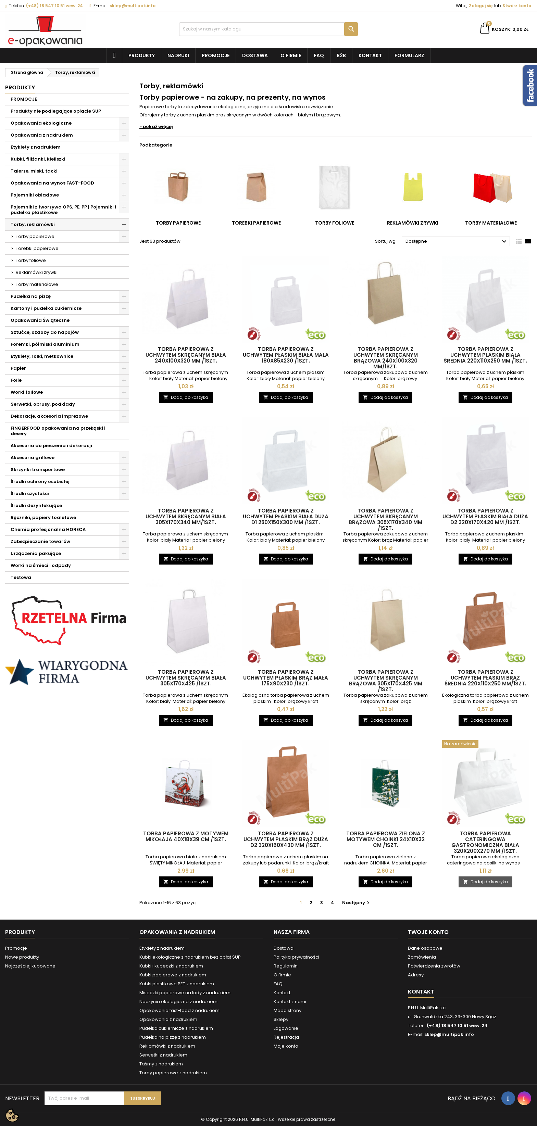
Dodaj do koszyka (185, 397)
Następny (356, 902)
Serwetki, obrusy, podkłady (43, 404)
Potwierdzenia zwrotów (434, 966)
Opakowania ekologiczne (41, 123)
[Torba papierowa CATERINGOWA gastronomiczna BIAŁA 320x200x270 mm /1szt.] (485, 744)
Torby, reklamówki (33, 224)
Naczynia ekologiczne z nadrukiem (178, 1001)
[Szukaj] (268, 29)
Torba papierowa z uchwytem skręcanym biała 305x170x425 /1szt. (186, 677)
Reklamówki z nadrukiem (167, 1046)
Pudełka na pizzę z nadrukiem (172, 1037)
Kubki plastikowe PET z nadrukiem (176, 983)
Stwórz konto (516, 6)
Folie (16, 380)
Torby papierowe (35, 236)
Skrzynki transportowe (38, 469)
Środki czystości (30, 493)
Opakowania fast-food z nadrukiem (179, 1010)
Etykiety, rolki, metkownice (42, 356)
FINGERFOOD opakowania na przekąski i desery (58, 431)
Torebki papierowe (37, 248)
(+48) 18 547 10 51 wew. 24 (54, 6)
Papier (18, 368)
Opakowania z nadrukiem (42, 135)
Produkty (141, 55)
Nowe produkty (22, 957)
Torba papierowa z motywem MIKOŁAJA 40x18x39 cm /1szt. (185, 836)
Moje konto (286, 1046)
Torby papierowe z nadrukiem (173, 1073)
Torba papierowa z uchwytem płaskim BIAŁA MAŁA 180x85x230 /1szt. (286, 354)
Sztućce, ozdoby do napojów (45, 332)
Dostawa (255, 55)
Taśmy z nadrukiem (161, 1064)
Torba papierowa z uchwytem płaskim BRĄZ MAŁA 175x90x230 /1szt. (285, 677)
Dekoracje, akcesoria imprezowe (49, 416)
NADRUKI (178, 55)
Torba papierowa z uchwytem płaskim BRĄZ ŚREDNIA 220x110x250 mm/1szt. (485, 677)
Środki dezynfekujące (36, 505)
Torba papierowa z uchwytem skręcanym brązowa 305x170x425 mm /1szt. (385, 680)
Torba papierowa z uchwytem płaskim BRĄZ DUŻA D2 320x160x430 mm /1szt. (285, 839)
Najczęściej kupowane (30, 966)
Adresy (416, 975)
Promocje (215, 55)
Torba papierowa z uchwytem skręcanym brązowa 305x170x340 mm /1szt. (385, 519)
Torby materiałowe (37, 284)
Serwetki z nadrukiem (163, 1055)
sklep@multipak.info (132, 6)
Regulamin (286, 966)
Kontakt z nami (290, 1001)
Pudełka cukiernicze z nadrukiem (176, 1028)
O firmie (290, 55)
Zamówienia (422, 957)
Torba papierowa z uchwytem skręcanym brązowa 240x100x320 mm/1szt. (385, 357)
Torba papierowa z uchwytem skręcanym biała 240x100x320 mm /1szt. (186, 354)
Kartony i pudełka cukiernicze (46, 308)
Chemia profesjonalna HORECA (48, 529)
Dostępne (456, 242)
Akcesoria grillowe (32, 457)
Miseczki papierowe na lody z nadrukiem (184, 992)
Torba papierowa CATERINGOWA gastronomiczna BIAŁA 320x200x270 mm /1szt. (485, 842)
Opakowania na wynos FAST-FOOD (52, 183)
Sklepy (281, 1019)
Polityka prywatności (296, 957)
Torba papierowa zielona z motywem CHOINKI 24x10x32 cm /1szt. (385, 839)
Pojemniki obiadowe (35, 195)
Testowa (21, 577)
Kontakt (370, 55)
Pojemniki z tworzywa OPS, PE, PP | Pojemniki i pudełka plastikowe (63, 210)
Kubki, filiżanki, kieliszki (38, 159)
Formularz (409, 55)
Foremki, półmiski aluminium (45, 344)
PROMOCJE (24, 99)
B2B (341, 55)
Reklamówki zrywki (37, 272)
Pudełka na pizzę (31, 296)
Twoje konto (428, 932)
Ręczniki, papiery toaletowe (43, 517)
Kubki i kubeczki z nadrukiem (171, 966)
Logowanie (286, 1028)
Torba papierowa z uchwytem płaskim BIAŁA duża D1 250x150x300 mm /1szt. (285, 516)
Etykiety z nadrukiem (36, 147)
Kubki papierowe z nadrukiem (172, 975)
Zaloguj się (480, 6)
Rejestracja (286, 1037)
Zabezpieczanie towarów (40, 541)
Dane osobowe (425, 948)
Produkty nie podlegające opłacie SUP (56, 111)
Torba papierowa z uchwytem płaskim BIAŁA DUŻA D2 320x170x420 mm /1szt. (485, 516)
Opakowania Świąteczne (40, 320)
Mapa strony (287, 1010)
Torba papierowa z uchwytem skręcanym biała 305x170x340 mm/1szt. (186, 516)
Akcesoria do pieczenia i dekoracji (51, 445)
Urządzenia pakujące (36, 553)
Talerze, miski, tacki (34, 171)
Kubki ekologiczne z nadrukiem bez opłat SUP (190, 957)
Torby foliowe (31, 260)
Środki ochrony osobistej (40, 481)
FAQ (319, 55)
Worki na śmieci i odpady (41, 565)
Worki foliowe (27, 392)
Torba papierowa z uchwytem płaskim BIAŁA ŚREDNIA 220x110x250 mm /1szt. (485, 354)
